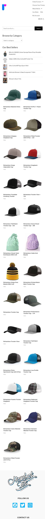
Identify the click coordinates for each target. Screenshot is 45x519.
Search (39, 28)
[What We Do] (37, 8)
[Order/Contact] (38, 1)
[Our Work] (35, 12)
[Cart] (41, 19)
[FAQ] (41, 12)
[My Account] (36, 15)
